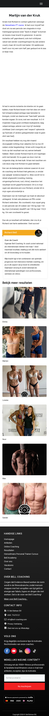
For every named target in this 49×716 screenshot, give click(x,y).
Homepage (9, 534)
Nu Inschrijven (24, 682)
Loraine (5, 396)
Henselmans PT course (14, 21)
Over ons (8, 557)
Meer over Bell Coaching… (16, 594)
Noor (4, 435)
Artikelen (8, 538)
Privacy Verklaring (14, 619)
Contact (7, 564)
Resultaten (9, 546)
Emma (4, 317)
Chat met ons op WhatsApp (18, 624)
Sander (5, 513)
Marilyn (5, 356)
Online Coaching (11, 542)
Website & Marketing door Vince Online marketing (24, 713)
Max (4, 474)
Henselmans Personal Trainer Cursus (21, 549)
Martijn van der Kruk (24, 11)
